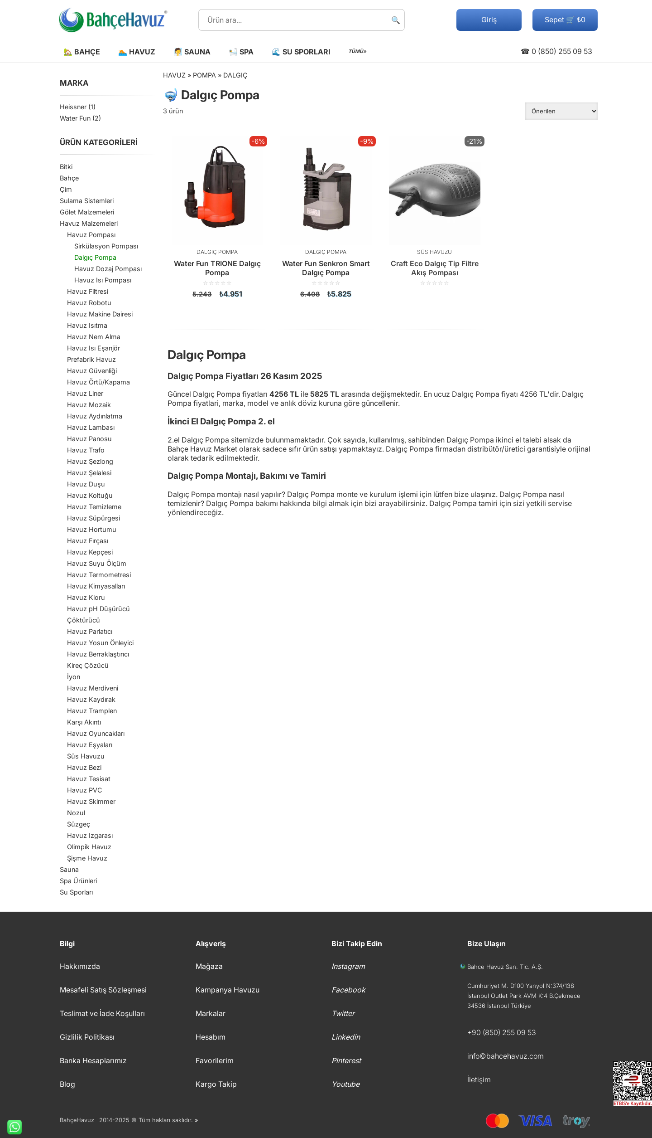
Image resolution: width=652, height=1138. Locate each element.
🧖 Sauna (192, 51)
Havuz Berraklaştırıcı (98, 654)
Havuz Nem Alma (93, 336)
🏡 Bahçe (81, 51)
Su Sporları (76, 892)
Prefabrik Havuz (91, 359)
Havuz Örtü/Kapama (98, 382)
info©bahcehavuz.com (505, 1055)
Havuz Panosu (89, 439)
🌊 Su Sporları (301, 51)
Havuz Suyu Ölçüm (96, 563)
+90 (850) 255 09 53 (501, 1032)
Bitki (66, 166)
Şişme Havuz (87, 858)
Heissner (73, 107)
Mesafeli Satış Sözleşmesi (103, 989)
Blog (67, 1084)
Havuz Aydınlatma (94, 416)
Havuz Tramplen (92, 711)
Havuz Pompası (91, 234)
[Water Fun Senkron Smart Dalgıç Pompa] (326, 217)
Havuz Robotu (89, 302)
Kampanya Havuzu (227, 989)
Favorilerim (215, 1060)
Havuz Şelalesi (89, 473)
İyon (73, 677)
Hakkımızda (80, 966)
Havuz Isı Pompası (102, 280)
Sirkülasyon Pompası (106, 246)
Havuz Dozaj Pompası (108, 268)
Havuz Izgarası (90, 835)
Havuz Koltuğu (90, 495)
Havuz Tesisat (88, 779)
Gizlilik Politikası (87, 1036)
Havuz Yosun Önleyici (100, 643)
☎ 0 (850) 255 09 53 (556, 51)
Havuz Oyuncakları (96, 733)
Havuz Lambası (91, 427)
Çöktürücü (83, 620)
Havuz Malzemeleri (89, 223)
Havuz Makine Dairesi (100, 314)
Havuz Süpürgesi (93, 518)
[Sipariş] (561, 111)
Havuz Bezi (84, 767)
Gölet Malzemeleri (87, 212)
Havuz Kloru (86, 597)
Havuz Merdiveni (92, 688)
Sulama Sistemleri (87, 200)
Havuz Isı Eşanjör (93, 348)
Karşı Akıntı (84, 722)
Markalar (210, 1013)
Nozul (76, 813)
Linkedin (345, 1036)
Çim (66, 189)
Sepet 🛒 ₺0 (565, 19)
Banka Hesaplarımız (93, 1060)
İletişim (479, 1079)
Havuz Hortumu (91, 529)
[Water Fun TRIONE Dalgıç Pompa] (217, 217)
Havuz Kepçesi (90, 552)
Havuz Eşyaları (89, 745)
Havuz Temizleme (94, 507)
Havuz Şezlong (90, 461)
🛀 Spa (241, 51)
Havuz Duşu (86, 484)
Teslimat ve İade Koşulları (102, 1013)
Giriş (489, 19)
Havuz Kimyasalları (96, 586)
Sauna (69, 869)
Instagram (348, 966)
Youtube (345, 1084)
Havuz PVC (84, 790)
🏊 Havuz (136, 51)
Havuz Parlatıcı (89, 631)
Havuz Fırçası (87, 541)
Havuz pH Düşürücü (98, 609)
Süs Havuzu (86, 756)
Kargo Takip (216, 1084)
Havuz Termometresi (99, 575)
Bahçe (69, 178)
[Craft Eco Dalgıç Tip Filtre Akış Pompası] (434, 211)
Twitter (343, 1013)
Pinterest (346, 1060)
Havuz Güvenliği (92, 370)
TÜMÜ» (357, 51)
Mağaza (209, 966)
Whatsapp (11, 1127)
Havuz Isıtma (87, 325)
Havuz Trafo (86, 450)
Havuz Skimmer (91, 801)
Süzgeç (78, 824)
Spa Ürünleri (78, 881)
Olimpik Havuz (89, 847)
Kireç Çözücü (88, 665)
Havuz (174, 75)
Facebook (348, 989)
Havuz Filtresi (87, 291)
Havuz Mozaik (89, 405)
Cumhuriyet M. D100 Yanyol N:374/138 (520, 985)
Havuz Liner (85, 393)
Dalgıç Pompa (95, 257)
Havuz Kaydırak (91, 699)
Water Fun (75, 118)
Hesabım (210, 1036)
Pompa (204, 75)
